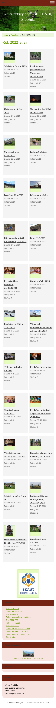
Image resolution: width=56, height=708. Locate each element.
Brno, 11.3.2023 (37, 238)
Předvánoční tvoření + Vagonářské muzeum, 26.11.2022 (41, 413)
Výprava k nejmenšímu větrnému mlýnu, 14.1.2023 (41, 327)
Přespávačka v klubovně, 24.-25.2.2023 (11, 284)
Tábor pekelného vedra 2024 (18, 617)
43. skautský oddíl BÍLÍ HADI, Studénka (28, 17)
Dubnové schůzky (38, 152)
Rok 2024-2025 (12, 614)
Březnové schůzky (39, 195)
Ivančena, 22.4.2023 (13, 195)
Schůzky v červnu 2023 (15, 66)
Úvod (6, 35)
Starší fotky (11, 637)
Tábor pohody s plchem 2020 (18, 634)
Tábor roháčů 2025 (14, 611)
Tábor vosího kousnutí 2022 (18, 628)
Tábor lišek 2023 (13, 623)
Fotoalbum (14, 35)
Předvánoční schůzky (40, 367)
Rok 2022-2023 (12, 626)
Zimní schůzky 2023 (40, 281)
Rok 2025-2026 (12, 609)
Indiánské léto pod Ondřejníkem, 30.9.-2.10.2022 (39, 499)
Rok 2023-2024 (12, 620)
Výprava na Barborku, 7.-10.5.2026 (28, 658)
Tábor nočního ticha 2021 (17, 631)
